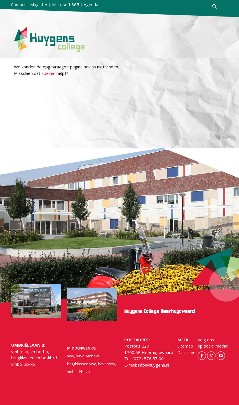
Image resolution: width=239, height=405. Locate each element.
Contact (18, 4)
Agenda (91, 4)
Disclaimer (187, 352)
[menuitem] (18, 5)
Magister (39, 4)
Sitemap (185, 346)
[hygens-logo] (62, 39)
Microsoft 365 (65, 4)
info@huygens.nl (153, 365)
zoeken (48, 73)
